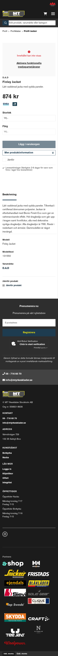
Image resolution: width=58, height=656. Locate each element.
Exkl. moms (22, 654)
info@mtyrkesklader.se (19, 380)
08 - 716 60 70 (13, 374)
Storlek (6, 113)
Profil (4, 31)
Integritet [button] (7, 483)
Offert (5, 478)
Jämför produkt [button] (11, 286)
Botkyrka (7, 453)
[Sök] (29, 22)
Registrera (29, 333)
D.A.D (5, 268)
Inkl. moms (9, 654)
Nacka (5, 458)
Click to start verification (32, 344)
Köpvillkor (7, 474)
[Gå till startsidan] (13, 14)
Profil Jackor (30, 31)
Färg (5, 126)
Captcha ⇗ (40, 348)
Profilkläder (16, 31)
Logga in (6, 469)
